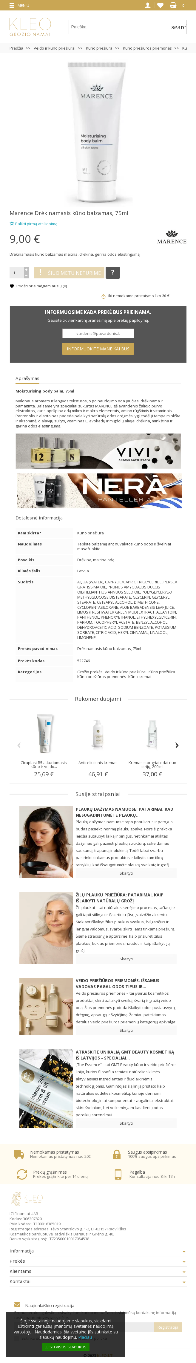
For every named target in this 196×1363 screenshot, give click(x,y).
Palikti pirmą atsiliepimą (33, 223)
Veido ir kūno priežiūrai (126, 671)
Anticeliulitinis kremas (98, 762)
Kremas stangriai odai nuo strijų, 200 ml (152, 764)
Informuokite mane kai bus (98, 349)
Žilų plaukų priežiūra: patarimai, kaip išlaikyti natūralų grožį (119, 898)
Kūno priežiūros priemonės (102, 676)
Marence (21, 213)
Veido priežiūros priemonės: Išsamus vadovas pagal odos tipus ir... (117, 983)
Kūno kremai (139, 676)
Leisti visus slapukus (66, 1347)
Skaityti (126, 873)
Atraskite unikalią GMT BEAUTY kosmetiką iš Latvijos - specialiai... (125, 1055)
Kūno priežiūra (162, 671)
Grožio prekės (90, 671)
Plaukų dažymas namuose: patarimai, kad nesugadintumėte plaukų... (124, 812)
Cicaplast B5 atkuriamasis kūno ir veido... (44, 764)
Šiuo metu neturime (69, 272)
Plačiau (85, 1337)
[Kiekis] (17, 272)
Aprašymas (27, 378)
